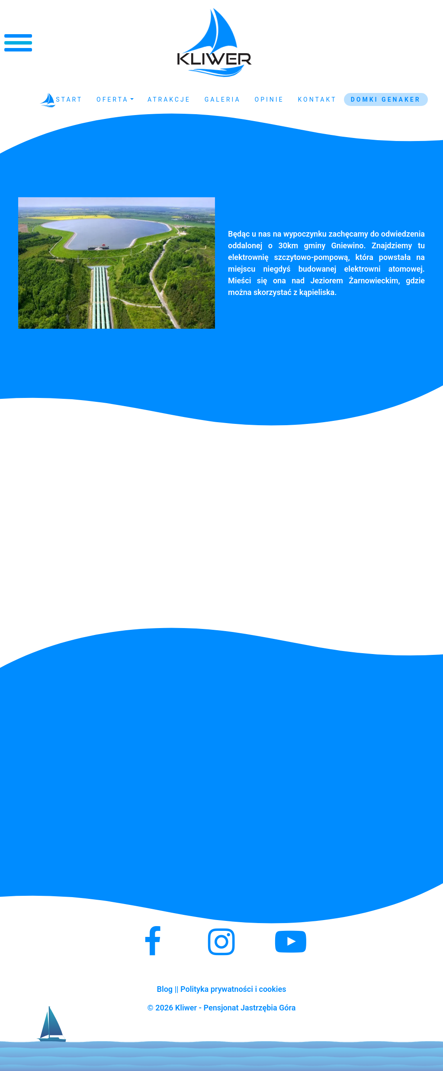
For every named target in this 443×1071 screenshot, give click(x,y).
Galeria (223, 99)
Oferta (112, 99)
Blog (165, 989)
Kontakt (317, 99)
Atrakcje (169, 99)
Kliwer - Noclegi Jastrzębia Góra (214, 42)
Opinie (269, 99)
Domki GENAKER (386, 99)
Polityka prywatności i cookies (233, 989)
